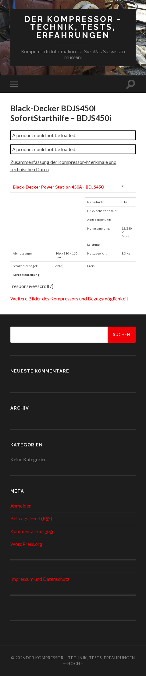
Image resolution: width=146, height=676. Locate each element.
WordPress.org (26, 544)
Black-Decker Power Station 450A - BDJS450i (59, 186)
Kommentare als (31, 531)
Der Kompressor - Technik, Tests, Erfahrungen (73, 27)
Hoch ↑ (75, 663)
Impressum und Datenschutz (39, 579)
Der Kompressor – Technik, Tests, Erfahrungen (80, 657)
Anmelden (20, 505)
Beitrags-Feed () (31, 518)
